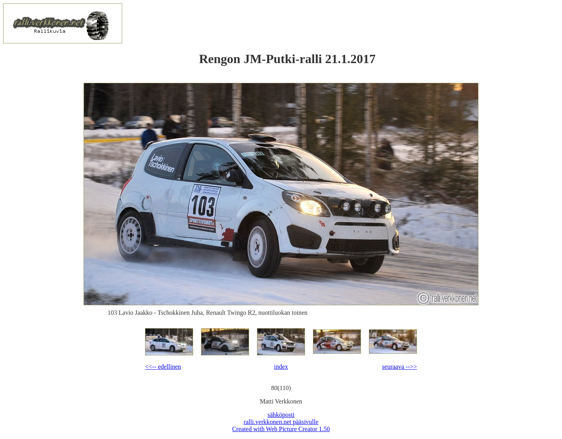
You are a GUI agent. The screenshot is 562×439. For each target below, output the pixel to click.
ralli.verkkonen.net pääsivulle (281, 421)
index (281, 366)
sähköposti (281, 414)
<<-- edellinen (163, 366)
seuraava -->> (399, 366)
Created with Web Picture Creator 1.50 (281, 429)
